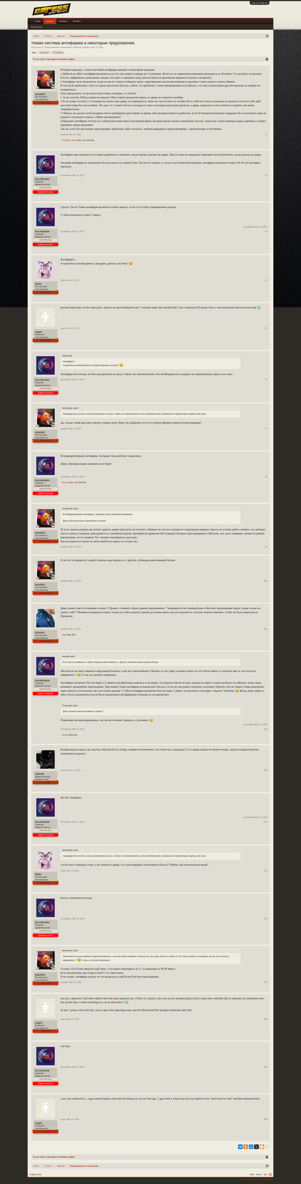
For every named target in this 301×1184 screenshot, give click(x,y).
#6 (266, 379)
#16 (265, 918)
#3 (266, 231)
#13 (265, 770)
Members (77, 21)
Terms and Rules (249, 1179)
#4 (266, 280)
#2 (266, 175)
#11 (265, 629)
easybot (86, 47)
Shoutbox (63, 21)
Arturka (65, 482)
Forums (49, 21)
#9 (266, 547)
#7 (266, 428)
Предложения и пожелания (58, 47)
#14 (265, 822)
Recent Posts (36, 27)
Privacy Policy (265, 1179)
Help (252, 1174)
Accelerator (42, 178)
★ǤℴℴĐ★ (66, 140)
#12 (265, 729)
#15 (265, 870)
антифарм (57, 52)
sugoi (83, 140)
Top (265, 1174)
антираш (43, 52)
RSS (270, 1174)
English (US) (35, 1174)
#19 (265, 1067)
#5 (266, 328)
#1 (266, 134)
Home (38, 21)
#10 (265, 581)
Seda (74, 140)
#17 (265, 982)
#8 (266, 476)
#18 (265, 1019)
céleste (39, 773)
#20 (265, 1119)
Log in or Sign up (260, 3)
